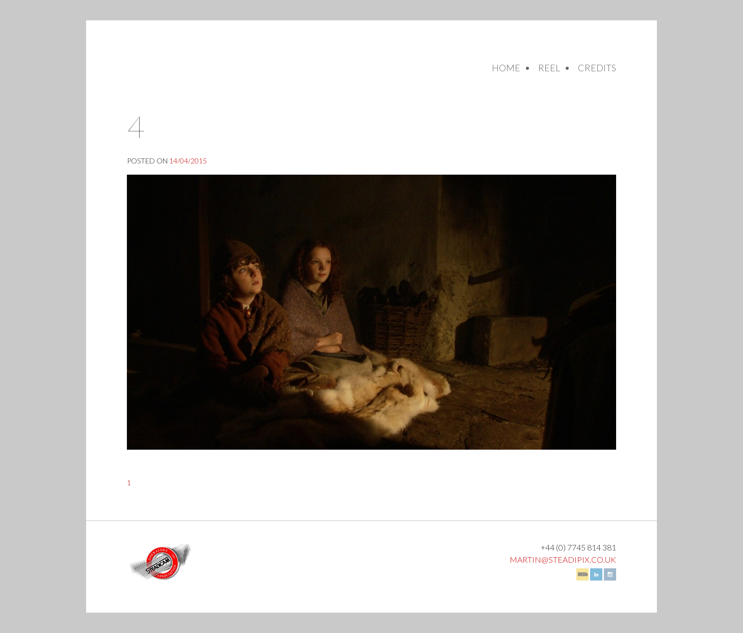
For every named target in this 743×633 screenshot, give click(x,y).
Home (506, 67)
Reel (549, 67)
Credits (597, 67)
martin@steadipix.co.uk (563, 559)
